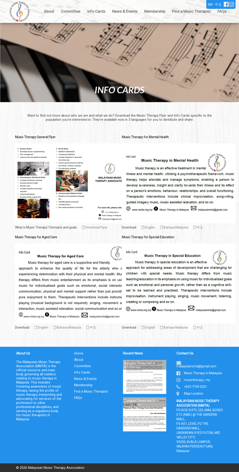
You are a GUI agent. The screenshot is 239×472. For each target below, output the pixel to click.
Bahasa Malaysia (174, 227)
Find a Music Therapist (191, 11)
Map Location (193, 393)
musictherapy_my (197, 380)
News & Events (124, 11)
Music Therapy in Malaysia (203, 373)
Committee (70, 11)
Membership (154, 11)
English (148, 227)
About (49, 11)
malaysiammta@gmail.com (196, 366)
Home (78, 353)
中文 (198, 227)
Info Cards (96, 11)
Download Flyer (94, 227)
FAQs (221, 11)
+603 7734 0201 (195, 386)
